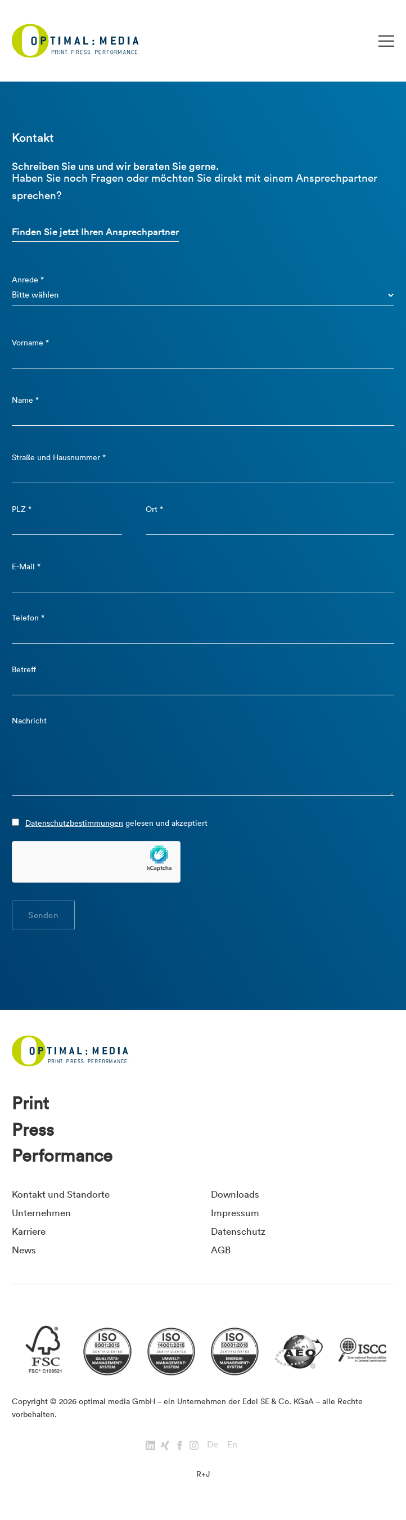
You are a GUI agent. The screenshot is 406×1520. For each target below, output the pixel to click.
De (213, 1444)
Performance (62, 1155)
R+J (203, 1474)
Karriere (29, 1231)
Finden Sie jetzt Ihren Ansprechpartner (95, 232)
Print (30, 1103)
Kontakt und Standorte (61, 1194)
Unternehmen (41, 1212)
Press (33, 1129)
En (232, 1444)
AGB (221, 1250)
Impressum (235, 1212)
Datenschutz (238, 1231)
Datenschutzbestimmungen (74, 823)
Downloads (235, 1194)
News (24, 1250)
